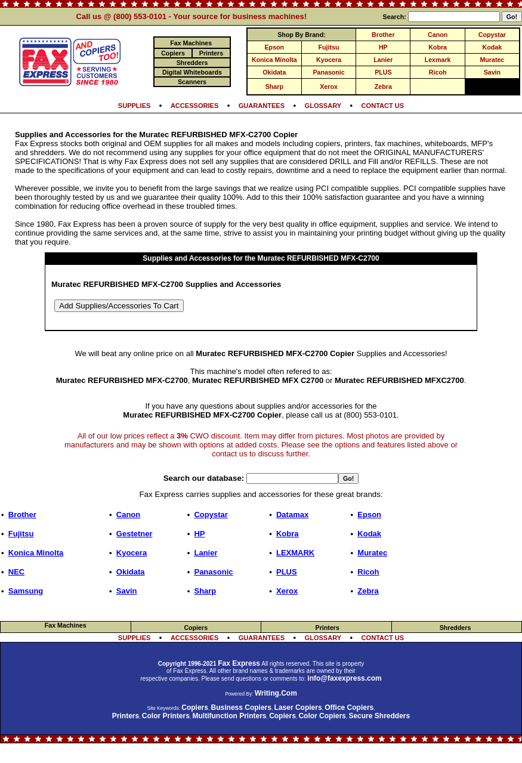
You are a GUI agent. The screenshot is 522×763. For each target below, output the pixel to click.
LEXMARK (295, 552)
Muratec (492, 59)
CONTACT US (383, 105)
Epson (275, 47)
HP (383, 47)
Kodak (492, 47)
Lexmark (438, 59)
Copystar (492, 34)
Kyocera (328, 59)
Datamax (292, 514)
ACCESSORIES (194, 105)
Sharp (274, 86)
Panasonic (328, 72)
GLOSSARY (323, 105)
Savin (492, 72)
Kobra (437, 47)
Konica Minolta (274, 59)
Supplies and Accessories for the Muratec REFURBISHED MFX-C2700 (261, 258)
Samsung (26, 590)
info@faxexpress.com (344, 678)
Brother (383, 34)
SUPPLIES (134, 105)
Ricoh (438, 72)
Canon (437, 34)
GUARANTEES (262, 105)
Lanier (383, 59)
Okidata (274, 72)
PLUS (383, 72)
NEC (16, 571)
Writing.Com (276, 693)
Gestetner (134, 533)
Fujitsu (329, 47)
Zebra (383, 86)
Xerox (329, 86)
